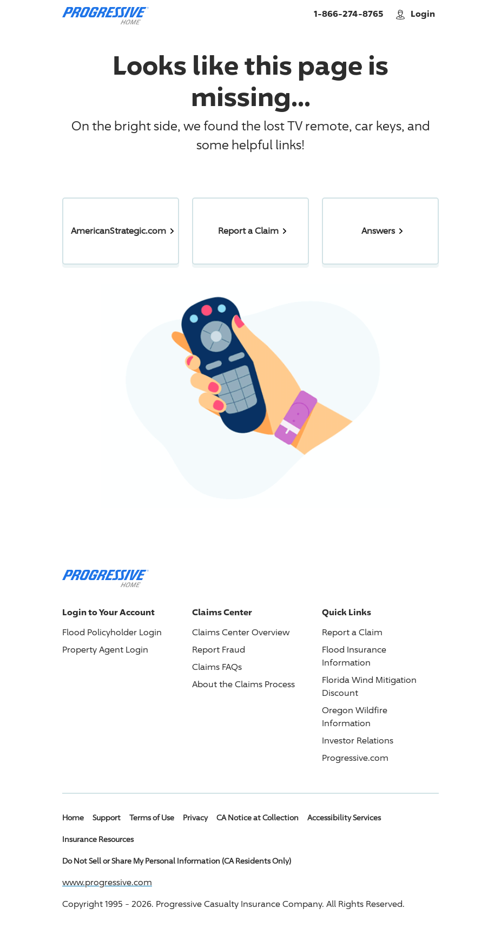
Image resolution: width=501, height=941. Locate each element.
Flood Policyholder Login (112, 632)
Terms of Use (151, 817)
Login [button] (416, 13)
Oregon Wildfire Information (354, 716)
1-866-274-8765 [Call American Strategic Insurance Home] (348, 13)
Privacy (195, 817)
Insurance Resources (98, 839)
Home (73, 817)
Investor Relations (357, 740)
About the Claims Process (243, 684)
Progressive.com (355, 758)
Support (107, 817)
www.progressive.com (107, 882)
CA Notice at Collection (257, 817)
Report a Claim (352, 632)
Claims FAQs (217, 667)
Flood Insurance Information (354, 656)
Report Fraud (218, 649)
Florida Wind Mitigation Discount (369, 686)
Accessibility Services (344, 817)
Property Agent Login (105, 649)
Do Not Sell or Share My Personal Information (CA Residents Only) (176, 860)
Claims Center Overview (240, 632)
